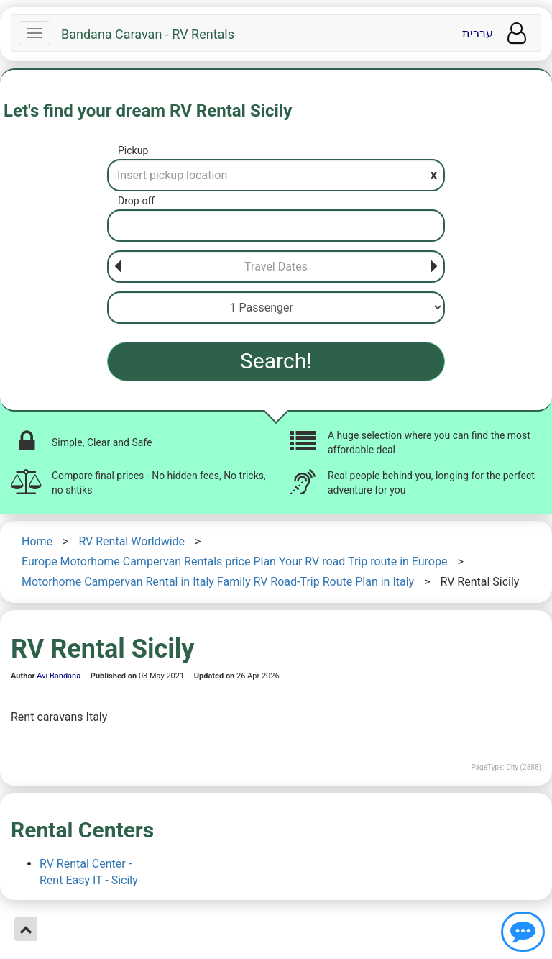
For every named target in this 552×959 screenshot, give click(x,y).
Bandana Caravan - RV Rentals (147, 34)
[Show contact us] (523, 932)
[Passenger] (276, 307)
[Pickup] (276, 175)
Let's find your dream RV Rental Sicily (148, 111)
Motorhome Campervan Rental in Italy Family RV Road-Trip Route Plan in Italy (218, 581)
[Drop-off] (276, 225)
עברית (477, 33)
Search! (276, 360)
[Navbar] (34, 33)
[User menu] (516, 33)
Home (37, 541)
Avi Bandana (58, 676)
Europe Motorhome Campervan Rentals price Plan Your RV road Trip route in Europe (234, 561)
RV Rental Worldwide (131, 541)
